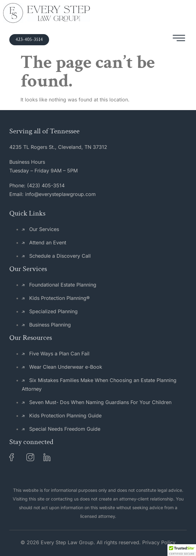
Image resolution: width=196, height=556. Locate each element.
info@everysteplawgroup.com (60, 194)
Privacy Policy (158, 542)
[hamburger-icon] (179, 39)
